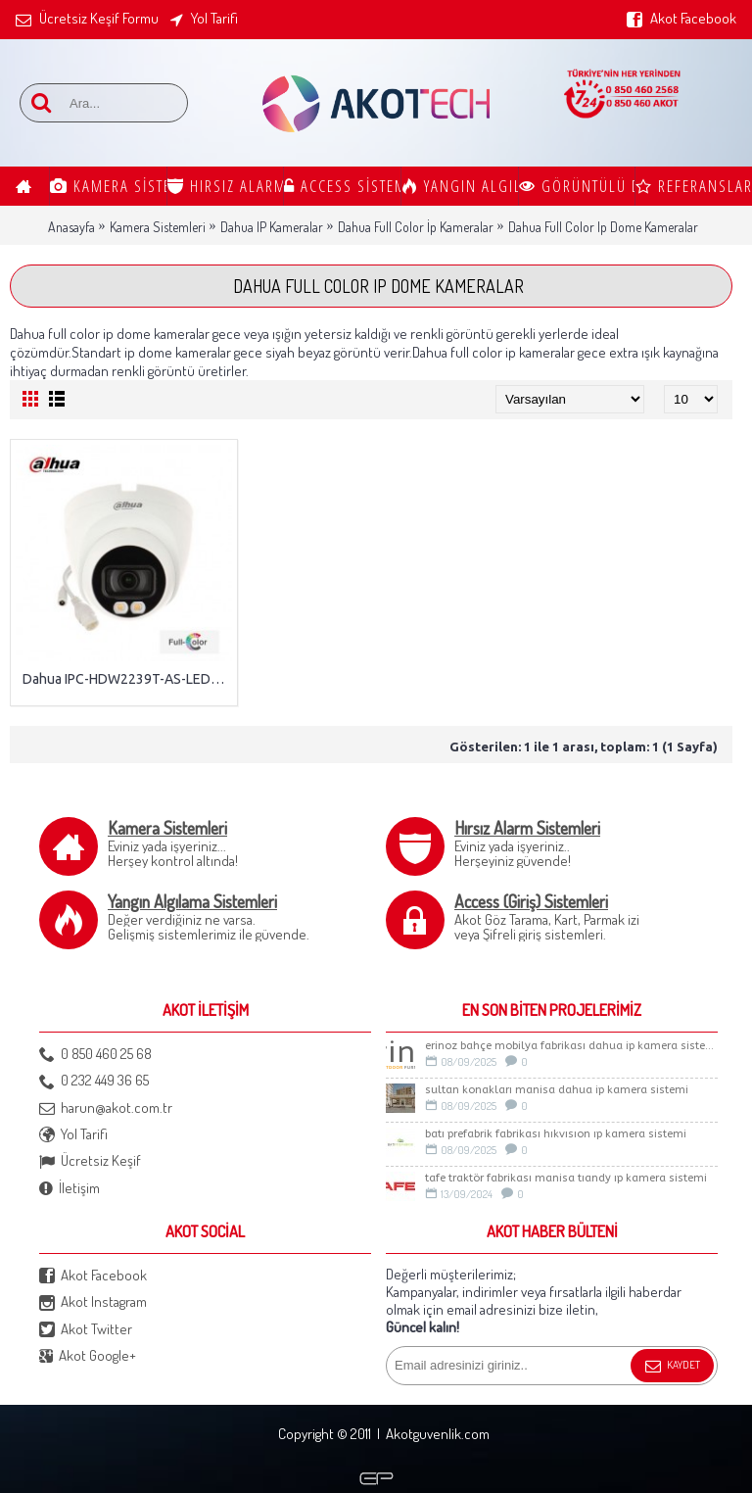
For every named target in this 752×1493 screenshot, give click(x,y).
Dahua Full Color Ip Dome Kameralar (603, 226)
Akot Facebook (93, 1276)
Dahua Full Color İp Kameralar (416, 226)
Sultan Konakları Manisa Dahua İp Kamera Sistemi (556, 1090)
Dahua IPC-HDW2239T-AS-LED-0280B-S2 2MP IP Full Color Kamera (127, 679)
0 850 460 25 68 (95, 1054)
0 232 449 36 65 (94, 1081)
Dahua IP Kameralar (271, 226)
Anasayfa (71, 226)
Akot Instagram (93, 1302)
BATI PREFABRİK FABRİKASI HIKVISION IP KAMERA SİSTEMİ (555, 1134)
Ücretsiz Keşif (90, 1161)
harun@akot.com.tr (105, 1108)
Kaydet (672, 1366)
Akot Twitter (85, 1330)
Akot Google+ (87, 1356)
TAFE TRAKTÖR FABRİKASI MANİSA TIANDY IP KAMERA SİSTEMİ (566, 1178)
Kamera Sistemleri (158, 226)
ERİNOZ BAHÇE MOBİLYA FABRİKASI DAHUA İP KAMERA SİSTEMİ (571, 1045)
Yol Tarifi (73, 1135)
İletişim (69, 1189)
